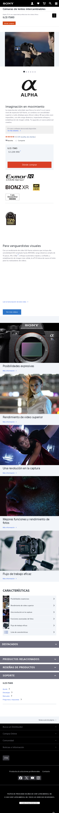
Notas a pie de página (47, 720)
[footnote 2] (18, 254)
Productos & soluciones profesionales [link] (24, 771)
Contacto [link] (46, 771)
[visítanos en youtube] (32, 778)
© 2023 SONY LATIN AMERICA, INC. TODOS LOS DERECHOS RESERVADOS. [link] (29, 797)
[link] (8, 3)
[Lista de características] (29, 632)
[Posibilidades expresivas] (29, 599)
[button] (24, 71)
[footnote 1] (20, 151)
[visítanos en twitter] (26, 778)
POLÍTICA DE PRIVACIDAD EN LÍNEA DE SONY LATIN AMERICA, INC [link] (29, 794)
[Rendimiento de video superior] (29, 605)
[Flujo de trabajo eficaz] (29, 625)
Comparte (20, 141)
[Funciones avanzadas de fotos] (29, 619)
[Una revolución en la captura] (29, 612)
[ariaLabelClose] (56, 3)
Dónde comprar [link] (9, 23)
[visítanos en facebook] (21, 778)
